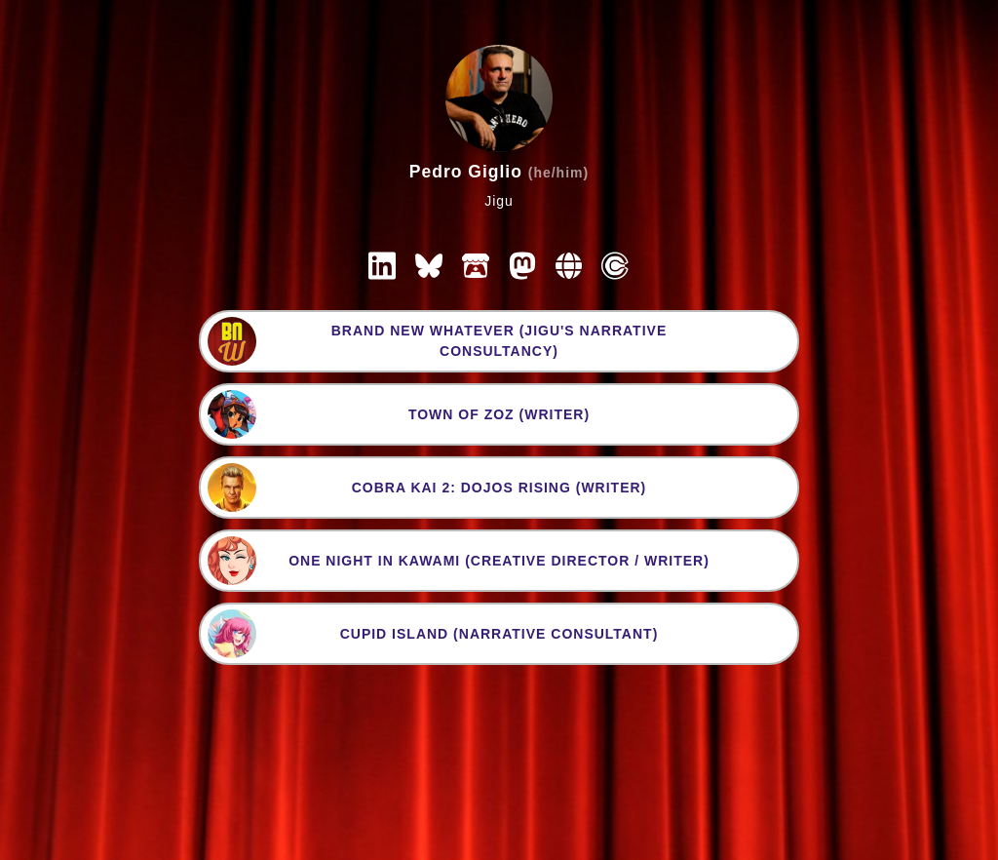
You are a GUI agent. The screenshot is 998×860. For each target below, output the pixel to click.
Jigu (499, 201)
